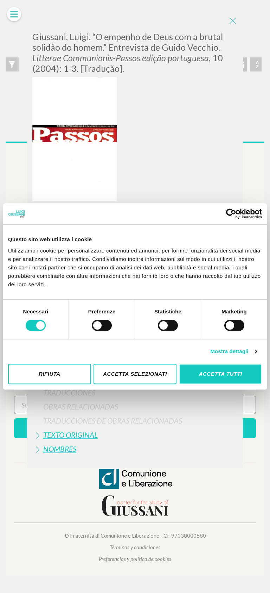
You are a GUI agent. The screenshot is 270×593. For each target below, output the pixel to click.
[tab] (135, 392)
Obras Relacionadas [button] (80, 406)
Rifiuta (49, 374)
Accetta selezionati (135, 374)
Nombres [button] (59, 449)
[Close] (232, 21)
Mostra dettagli (229, 351)
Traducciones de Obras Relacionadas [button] (112, 421)
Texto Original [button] (70, 435)
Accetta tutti (220, 374)
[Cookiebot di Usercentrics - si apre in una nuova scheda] (231, 213)
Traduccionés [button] (69, 392)
